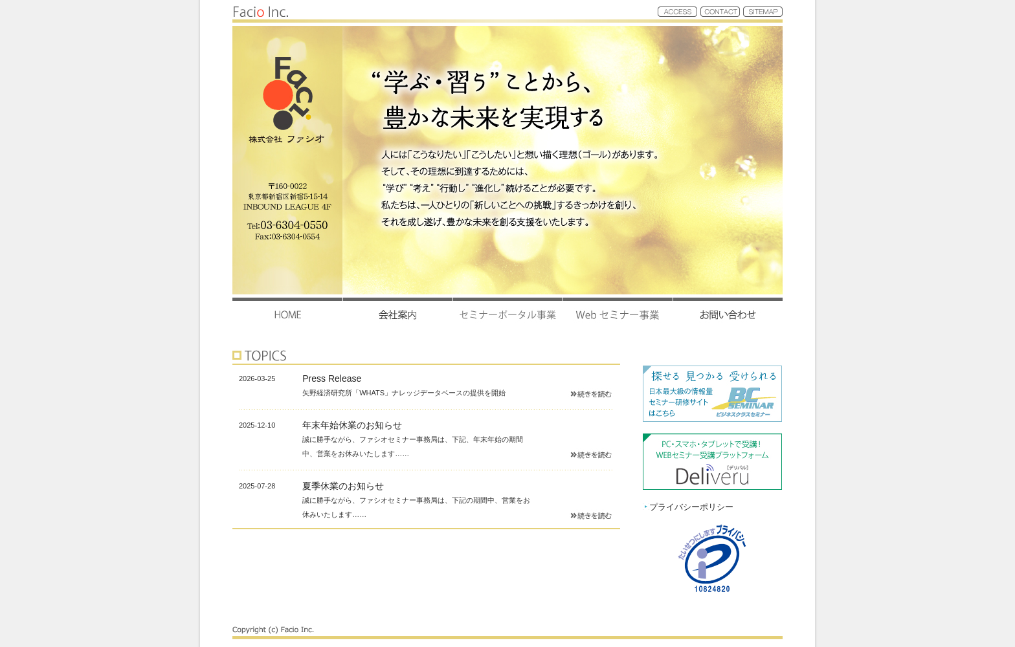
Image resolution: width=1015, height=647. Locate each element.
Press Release (331, 378)
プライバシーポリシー (688, 507)
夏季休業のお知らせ (343, 486)
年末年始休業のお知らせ (352, 425)
